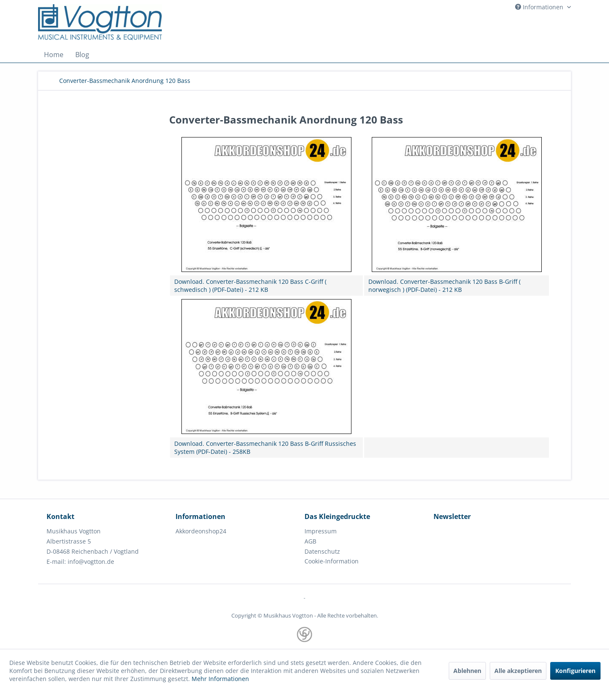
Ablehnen (467, 671)
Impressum (320, 531)
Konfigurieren (575, 671)
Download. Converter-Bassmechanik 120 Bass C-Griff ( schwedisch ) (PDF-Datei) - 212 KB (250, 285)
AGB (310, 541)
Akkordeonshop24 (201, 531)
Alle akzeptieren (518, 671)
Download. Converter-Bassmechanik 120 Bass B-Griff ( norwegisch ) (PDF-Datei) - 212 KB (444, 285)
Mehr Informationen (220, 679)
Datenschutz (322, 551)
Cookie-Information (331, 561)
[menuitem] (53, 55)
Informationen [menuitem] (540, 7)
